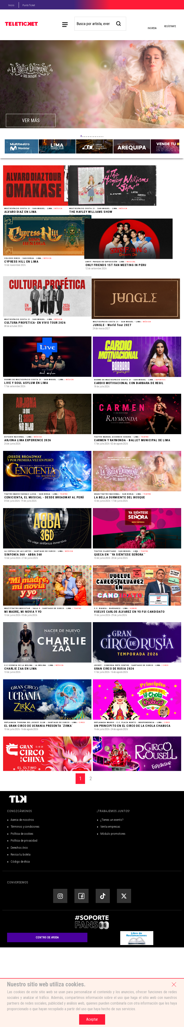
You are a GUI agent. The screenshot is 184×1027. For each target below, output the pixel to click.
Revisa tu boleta (20, 934)
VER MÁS (31, 120)
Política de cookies (22, 913)
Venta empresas (110, 906)
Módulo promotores (112, 913)
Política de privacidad (24, 920)
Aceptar (92, 1019)
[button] (81, 136)
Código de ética (20, 941)
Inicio (11, 5)
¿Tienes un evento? (111, 899)
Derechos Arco (19, 927)
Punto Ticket (28, 5)
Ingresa (152, 25)
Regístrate (170, 26)
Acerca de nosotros (22, 899)
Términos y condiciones (25, 906)
